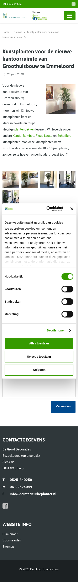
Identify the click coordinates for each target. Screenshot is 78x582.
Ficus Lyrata (44, 136)
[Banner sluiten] (72, 208)
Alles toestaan (39, 343)
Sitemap (8, 547)
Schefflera (64, 136)
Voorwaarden (11, 540)
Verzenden (63, 406)
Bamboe (28, 136)
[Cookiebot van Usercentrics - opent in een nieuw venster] (47, 208)
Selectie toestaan (39, 356)
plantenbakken (24, 129)
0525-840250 (14, 4)
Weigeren (39, 369)
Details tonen (56, 330)
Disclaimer (9, 534)
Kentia (17, 136)
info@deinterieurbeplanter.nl (33, 494)
